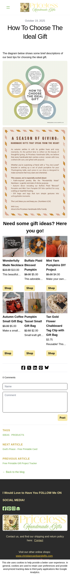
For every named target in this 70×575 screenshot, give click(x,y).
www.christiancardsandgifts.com (34, 556)
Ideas (6, 435)
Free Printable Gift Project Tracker (20, 463)
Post (62, 417)
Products (17, 435)
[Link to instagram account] (14, 508)
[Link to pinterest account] (9, 508)
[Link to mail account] (18, 508)
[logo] (39, 7)
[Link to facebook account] (4, 508)
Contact (38, 540)
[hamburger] (8, 7)
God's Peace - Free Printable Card (20, 449)
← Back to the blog (13, 472)
